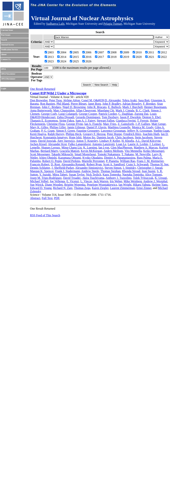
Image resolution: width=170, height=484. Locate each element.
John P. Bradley (111, 103)
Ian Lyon (103, 147)
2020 (137, 56)
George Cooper (88, 113)
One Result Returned (42, 88)
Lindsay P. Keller (109, 140)
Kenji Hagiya (38, 134)
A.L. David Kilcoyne (148, 140)
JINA (3, 69)
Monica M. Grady (142, 127)
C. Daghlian (125, 113)
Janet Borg (94, 103)
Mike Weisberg (133, 181)
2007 (99, 52)
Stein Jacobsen (144, 137)
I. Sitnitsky (129, 167)
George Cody (49, 113)
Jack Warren (100, 181)
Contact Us (6, 59)
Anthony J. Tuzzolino (119, 177)
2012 (162, 52)
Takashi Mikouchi (62, 154)
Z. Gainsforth (126, 123)
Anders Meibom (113, 150)
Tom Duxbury (110, 117)
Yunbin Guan (161, 130)
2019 (124, 56)
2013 (49, 56)
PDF (56, 198)
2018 (112, 56)
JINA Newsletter (8, 74)
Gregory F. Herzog (94, 134)
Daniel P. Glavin (96, 127)
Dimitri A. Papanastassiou (119, 157)
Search (4, 40)
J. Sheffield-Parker (62, 167)
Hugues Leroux (50, 147)
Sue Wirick (37, 184)
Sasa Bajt (143, 100)
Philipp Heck (73, 134)
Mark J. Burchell (132, 107)
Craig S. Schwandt (137, 164)
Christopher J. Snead (149, 167)
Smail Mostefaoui (85, 154)
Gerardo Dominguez (88, 117)
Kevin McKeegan (91, 150)
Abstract (35, 198)
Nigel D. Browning (74, 107)
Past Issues (5, 35)
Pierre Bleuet (79, 103)
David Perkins (71, 161)
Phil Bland (62, 103)
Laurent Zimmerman (122, 188)
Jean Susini (148, 171)
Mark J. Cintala (125, 110)
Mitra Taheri (59, 174)
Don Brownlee (39, 100)
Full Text (47, 198)
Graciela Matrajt (69, 150)
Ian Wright (125, 184)
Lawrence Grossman (113, 130)
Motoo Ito (89, 137)
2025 (74, 61)
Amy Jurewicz (66, 140)
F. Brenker (149, 103)
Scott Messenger (40, 154)
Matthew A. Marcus (146, 147)
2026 (86, 61)
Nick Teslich (93, 174)
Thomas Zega (82, 188)
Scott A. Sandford (114, 164)
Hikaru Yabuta (141, 184)
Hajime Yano (160, 184)
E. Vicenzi (72, 181)
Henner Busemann (155, 107)
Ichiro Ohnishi (48, 157)
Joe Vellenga (57, 181)
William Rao (127, 161)
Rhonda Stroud (131, 171)
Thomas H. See (159, 164)
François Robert (39, 164)
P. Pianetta (112, 161)
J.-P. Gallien (142, 123)
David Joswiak (47, 140)
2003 (49, 52)
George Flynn (74, 123)
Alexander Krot (57, 144)
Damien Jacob (105, 137)
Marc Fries (109, 123)
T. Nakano (127, 154)
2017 (99, 56)
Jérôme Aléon (71, 100)
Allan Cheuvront (86, 110)
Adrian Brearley (131, 103)
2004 (61, 52)
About (3, 54)
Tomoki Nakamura (108, 154)
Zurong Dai (141, 113)
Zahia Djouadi (65, 117)
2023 (49, 61)
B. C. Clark (142, 110)
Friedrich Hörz (132, 134)
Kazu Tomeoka (112, 174)
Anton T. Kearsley (87, 140)
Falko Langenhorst (79, 144)
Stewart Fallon (105, 120)
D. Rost (55, 164)
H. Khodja (127, 140)
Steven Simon (113, 167)
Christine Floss (56, 123)
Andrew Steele (90, 171)
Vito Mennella (133, 150)
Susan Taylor (76, 174)
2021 (149, 56)
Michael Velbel (39, 181)
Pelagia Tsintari (112, 23)
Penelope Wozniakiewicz (102, 184)
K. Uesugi (161, 177)
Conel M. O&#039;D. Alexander (101, 100)
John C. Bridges (51, 107)
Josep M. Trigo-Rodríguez (46, 177)
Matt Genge (158, 123)
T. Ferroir (142, 120)
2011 (149, 52)
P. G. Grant (48, 130)
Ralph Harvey (56, 134)
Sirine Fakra (66, 120)
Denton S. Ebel (151, 117)
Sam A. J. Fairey (85, 120)
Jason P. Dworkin (130, 117)
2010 (137, 52)
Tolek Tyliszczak (143, 177)
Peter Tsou (55, 100)
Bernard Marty (49, 150)
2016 (86, 56)
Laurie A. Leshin (138, 144)
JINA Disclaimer (8, 79)
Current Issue (7, 30)
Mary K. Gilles (39, 127)
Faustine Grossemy (87, 130)
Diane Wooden (54, 184)
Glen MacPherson (121, 147)
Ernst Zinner (143, 188)
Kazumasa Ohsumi (69, 157)
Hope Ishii (75, 137)
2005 (74, 52)
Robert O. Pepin (52, 161)
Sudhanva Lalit (55, 23)
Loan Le (121, 144)
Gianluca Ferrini (126, 120)
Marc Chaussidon (63, 110)
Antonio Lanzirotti (103, 144)
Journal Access (7, 45)
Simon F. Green (65, 130)
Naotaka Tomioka (133, 174)
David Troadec (72, 177)
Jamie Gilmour (76, 127)
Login (3, 88)
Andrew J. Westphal (155, 181)
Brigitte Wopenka (74, 184)
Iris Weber (116, 181)
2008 (112, 52)
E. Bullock (114, 107)
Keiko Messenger (153, 150)
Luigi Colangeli (67, 113)
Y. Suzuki (45, 174)
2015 (74, 56)
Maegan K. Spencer (42, 171)
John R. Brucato (97, 107)
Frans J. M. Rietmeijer (150, 161)
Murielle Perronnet (93, 161)
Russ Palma (144, 157)
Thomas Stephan (110, 171)
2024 (61, 61)
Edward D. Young (41, 188)
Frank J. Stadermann (67, 171)
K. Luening (90, 147)
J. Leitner (155, 144)
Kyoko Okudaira (92, 157)
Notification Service (9, 50)
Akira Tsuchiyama (93, 177)
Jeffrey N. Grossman (139, 130)
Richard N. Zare (63, 188)
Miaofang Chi (105, 110)
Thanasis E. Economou (44, 120)
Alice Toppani (153, 174)
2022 (162, 56)
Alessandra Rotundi (73, 164)
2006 (86, 52)
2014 (61, 56)
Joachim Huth (151, 134)
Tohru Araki (129, 100)
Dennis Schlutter (40, 167)
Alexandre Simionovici (89, 167)
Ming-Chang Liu (72, 147)
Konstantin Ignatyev (55, 137)
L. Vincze (86, 181)
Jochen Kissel (38, 144)
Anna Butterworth (41, 110)
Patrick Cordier (108, 113)
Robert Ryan (94, 164)
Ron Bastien (47, 103)
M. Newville (142, 154)
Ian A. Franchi (93, 123)
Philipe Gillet (58, 127)
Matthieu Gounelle (119, 127)
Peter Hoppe (114, 134)
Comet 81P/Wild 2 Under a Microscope (58, 93)
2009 (124, 52)
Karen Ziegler (100, 188)
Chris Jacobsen (124, 137)
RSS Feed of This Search (45, 215)
